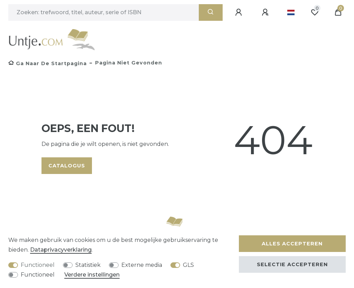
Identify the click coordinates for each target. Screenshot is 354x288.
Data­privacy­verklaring (61, 249)
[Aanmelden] (239, 12)
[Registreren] (266, 12)
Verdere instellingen (92, 274)
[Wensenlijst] (314, 12)
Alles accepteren (292, 244)
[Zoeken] (211, 12)
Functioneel (38, 265)
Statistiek (88, 265)
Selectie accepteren (292, 264)
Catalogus (66, 166)
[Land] (291, 12)
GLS (188, 265)
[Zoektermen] (103, 12)
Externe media (141, 265)
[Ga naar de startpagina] (47, 63)
